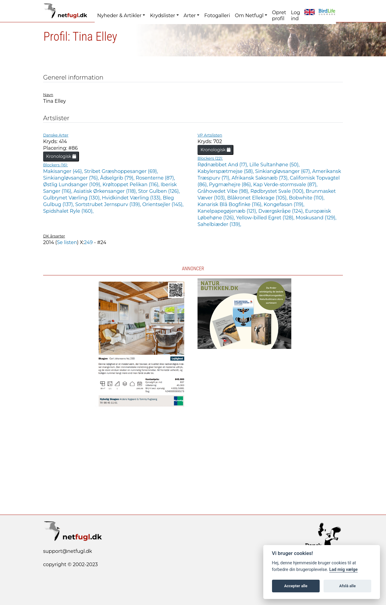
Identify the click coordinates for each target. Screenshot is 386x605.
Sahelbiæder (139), (219, 224)
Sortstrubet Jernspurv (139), (108, 204)
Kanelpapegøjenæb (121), (228, 211)
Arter (190, 15)
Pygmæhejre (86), (231, 184)
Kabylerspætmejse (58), (226, 171)
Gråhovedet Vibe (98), (224, 191)
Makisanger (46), (63, 171)
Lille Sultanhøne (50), (274, 165)
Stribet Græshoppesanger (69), (121, 171)
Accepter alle (295, 586)
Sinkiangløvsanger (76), (71, 178)
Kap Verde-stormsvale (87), (285, 184)
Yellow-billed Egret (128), (266, 218)
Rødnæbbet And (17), (223, 165)
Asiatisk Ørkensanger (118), (106, 191)
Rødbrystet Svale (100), (277, 191)
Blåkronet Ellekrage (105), (258, 198)
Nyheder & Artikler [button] (119, 15)
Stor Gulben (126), (159, 191)
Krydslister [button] (162, 15)
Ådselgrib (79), (118, 178)
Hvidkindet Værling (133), (132, 198)
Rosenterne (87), (155, 178)
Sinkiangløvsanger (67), (283, 171)
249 (88, 242)
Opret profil (279, 15)
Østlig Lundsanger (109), (73, 184)
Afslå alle (347, 586)
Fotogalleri (217, 15)
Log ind (295, 15)
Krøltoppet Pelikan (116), (132, 184)
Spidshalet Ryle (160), (68, 211)
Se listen (67, 242)
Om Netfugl (249, 15)
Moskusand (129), (316, 218)
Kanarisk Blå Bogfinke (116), (231, 204)
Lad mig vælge (343, 569)
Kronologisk (61, 156)
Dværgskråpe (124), (281, 211)
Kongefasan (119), (284, 204)
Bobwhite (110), (306, 198)
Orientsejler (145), (163, 204)
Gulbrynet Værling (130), (72, 198)
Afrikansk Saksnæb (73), (261, 178)
